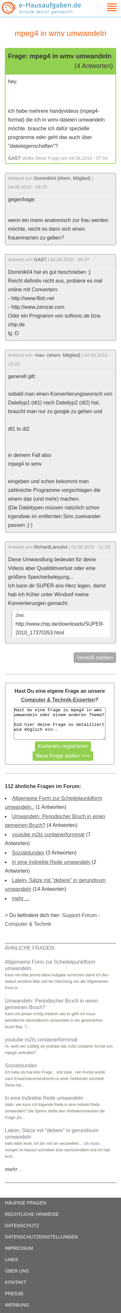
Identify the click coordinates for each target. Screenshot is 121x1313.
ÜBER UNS (17, 1270)
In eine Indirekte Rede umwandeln (51, 862)
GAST (14, 158)
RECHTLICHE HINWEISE (32, 1214)
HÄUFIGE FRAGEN (25, 1202)
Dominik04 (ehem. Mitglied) (62, 178)
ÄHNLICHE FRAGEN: (30, 948)
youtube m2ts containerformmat (48, 834)
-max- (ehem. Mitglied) (57, 355)
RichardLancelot (50, 547)
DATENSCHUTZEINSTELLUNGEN (41, 1236)
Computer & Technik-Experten (58, 700)
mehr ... (20, 898)
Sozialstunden (28, 852)
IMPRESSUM (19, 1248)
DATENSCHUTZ (22, 1225)
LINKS (11, 1259)
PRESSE (14, 1293)
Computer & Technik (28, 924)
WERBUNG (17, 1304)
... (14, 1169)
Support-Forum (79, 915)
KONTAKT (15, 1282)
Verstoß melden (95, 657)
